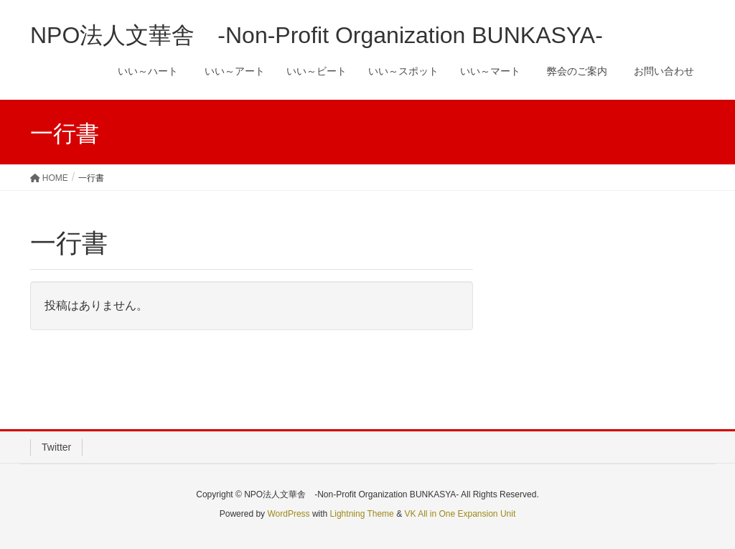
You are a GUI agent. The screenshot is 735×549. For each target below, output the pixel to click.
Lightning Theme (362, 514)
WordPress (288, 514)
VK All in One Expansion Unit (459, 514)
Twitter (56, 447)
